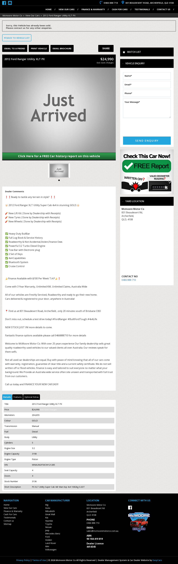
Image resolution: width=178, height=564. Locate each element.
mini (47, 546)
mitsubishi (50, 511)
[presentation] (145, 125)
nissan (48, 527)
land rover (50, 543)
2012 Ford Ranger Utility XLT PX (59, 15)
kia (46, 517)
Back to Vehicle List (17, 37)
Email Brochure (62, 48)
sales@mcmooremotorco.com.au (102, 531)
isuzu (47, 508)
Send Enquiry (146, 140)
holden (48, 540)
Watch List (134, 52)
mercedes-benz (52, 533)
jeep (47, 530)
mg (46, 504)
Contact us (163, 9)
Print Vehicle (39, 48)
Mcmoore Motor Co (12, 15)
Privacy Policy (23, 560)
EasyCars (157, 560)
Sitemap (7, 524)
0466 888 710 (129, 279)
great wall (50, 514)
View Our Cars (66, 9)
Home (48, 9)
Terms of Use (39, 560)
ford (47, 536)
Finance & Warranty (93, 9)
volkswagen (50, 549)
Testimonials (142, 9)
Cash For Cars (120, 9)
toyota (48, 524)
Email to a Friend (14, 48)
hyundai (49, 520)
